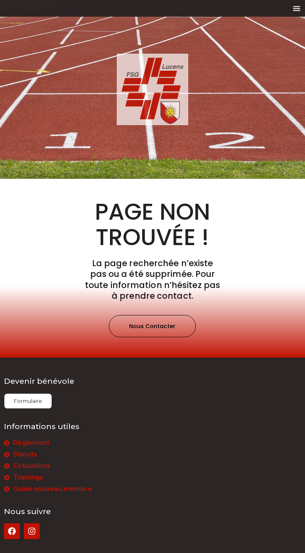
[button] (297, 8)
